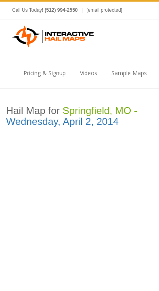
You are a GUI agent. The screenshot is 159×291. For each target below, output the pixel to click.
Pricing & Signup (44, 73)
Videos (88, 73)
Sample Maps (129, 73)
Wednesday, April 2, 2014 (62, 121)
